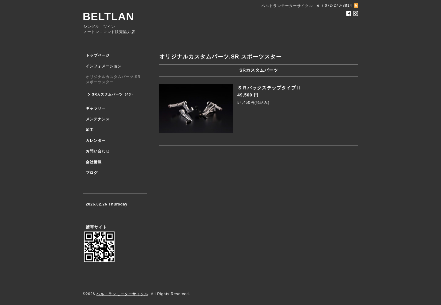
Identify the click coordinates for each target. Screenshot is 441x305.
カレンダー (96, 140)
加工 (90, 130)
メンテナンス (98, 119)
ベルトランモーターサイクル (122, 294)
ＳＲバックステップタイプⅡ (269, 87)
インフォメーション (104, 66)
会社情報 (94, 162)
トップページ (98, 55)
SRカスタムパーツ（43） (113, 94)
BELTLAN (108, 16)
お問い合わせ (98, 151)
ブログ (92, 173)
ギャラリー (96, 108)
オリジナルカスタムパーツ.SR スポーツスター (113, 79)
